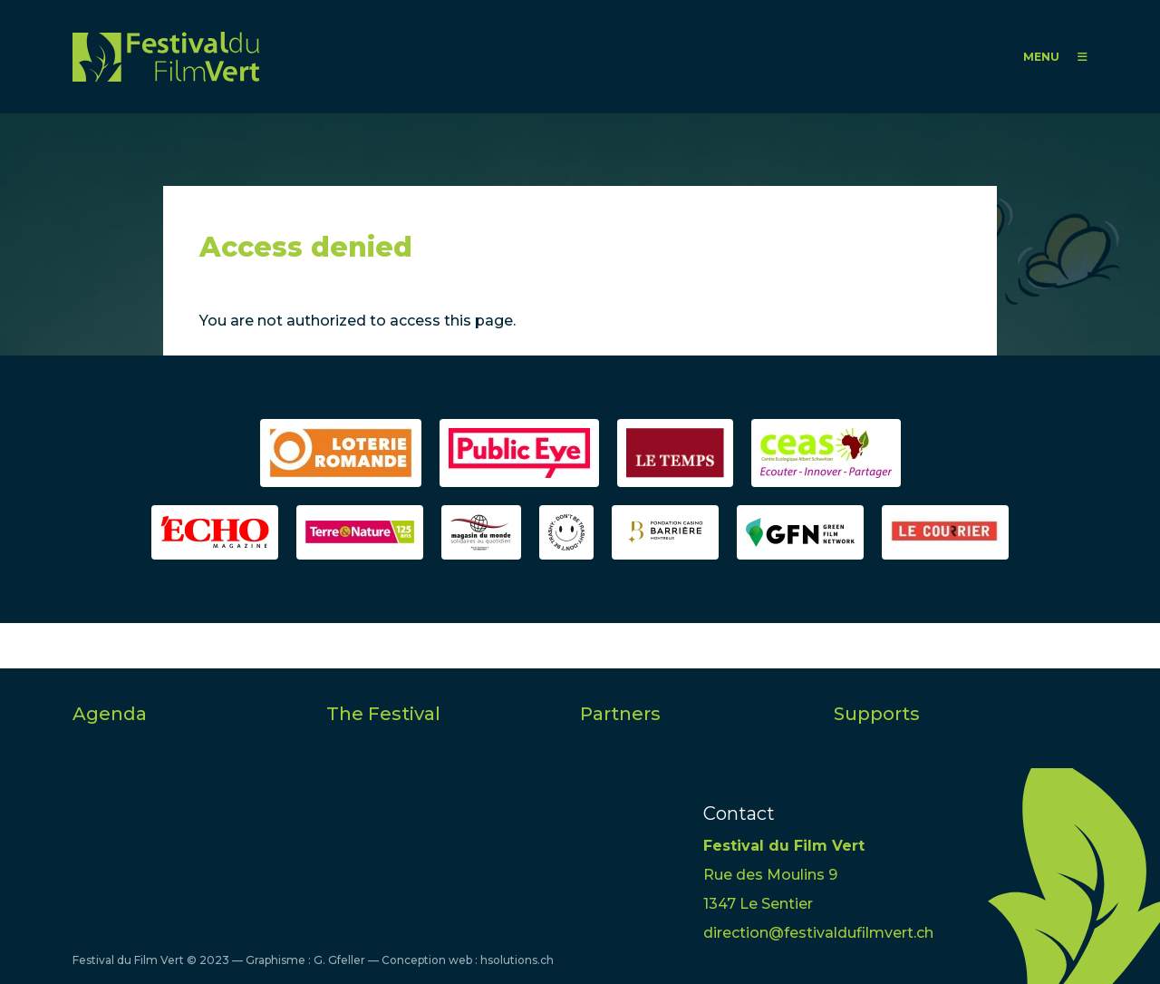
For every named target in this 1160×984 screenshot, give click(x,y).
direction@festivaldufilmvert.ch (818, 932)
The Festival (383, 714)
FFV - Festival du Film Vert (166, 56)
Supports (877, 714)
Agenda (109, 714)
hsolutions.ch (517, 960)
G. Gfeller (339, 960)
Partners (620, 714)
